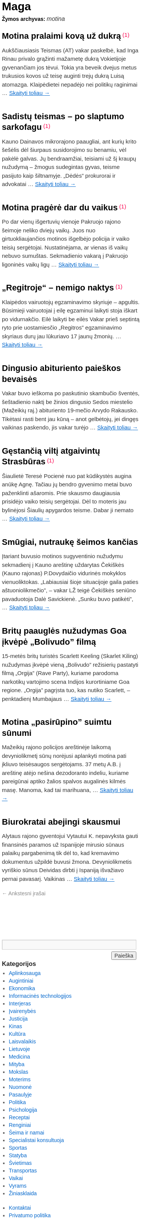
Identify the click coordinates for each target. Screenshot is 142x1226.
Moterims (20, 1079)
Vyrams (18, 1186)
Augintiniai (21, 981)
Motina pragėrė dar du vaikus (60, 207)
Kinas (15, 1026)
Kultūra (17, 1034)
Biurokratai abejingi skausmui (61, 822)
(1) (125, 35)
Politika (17, 1102)
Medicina (19, 1057)
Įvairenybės (22, 1011)
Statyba (18, 1155)
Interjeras (20, 1003)
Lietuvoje (19, 1049)
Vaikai (16, 1178)
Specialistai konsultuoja (36, 1140)
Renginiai (20, 1125)
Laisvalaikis (22, 1041)
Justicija (18, 1019)
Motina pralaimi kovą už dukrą (61, 36)
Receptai (19, 1117)
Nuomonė (20, 1087)
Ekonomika (22, 988)
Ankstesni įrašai (23, 893)
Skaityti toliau (29, 93)
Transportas (23, 1171)
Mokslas (18, 1072)
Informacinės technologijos (40, 996)
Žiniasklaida (23, 1193)
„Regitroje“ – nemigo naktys (58, 287)
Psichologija (23, 1110)
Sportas (18, 1148)
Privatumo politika (30, 1215)
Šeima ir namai (26, 1133)
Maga (16, 6)
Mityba (16, 1064)
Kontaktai (20, 1208)
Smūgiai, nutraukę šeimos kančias (70, 542)
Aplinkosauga (25, 973)
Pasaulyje (20, 1095)
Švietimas (20, 1163)
